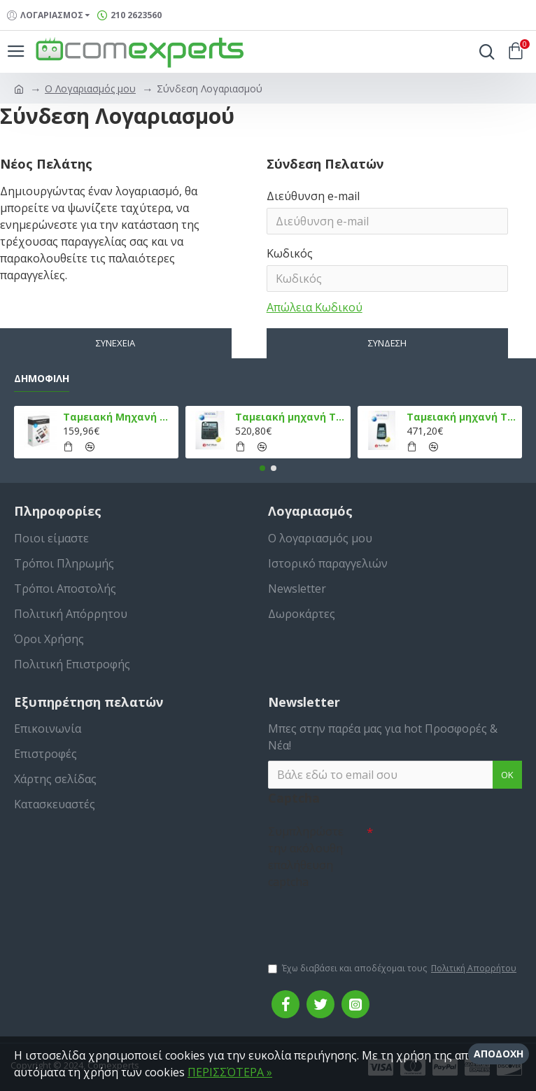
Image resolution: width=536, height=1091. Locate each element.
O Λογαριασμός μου (90, 88)
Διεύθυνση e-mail (313, 196)
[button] (262, 468)
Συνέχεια (115, 343)
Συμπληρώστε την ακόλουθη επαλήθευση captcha (306, 856)
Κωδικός (290, 253)
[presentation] (366, 919)
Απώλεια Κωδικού (314, 307)
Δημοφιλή (41, 378)
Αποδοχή (498, 1053)
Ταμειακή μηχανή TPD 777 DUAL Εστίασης (462, 417)
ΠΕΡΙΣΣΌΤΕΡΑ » (230, 1072)
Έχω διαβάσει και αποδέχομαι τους (393, 968)
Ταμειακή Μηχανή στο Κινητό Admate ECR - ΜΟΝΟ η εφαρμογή (118, 417)
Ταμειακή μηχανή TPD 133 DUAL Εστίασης (290, 417)
